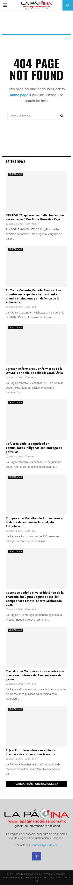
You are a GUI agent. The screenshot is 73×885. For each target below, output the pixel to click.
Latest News (15, 161)
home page (19, 95)
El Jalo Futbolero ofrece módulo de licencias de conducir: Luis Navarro (30, 752)
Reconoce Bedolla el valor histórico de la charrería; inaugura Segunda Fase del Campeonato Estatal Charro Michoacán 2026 (35, 599)
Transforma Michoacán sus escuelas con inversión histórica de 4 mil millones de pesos (35, 675)
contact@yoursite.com (44, 845)
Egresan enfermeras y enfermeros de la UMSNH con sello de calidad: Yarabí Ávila (34, 371)
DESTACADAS (15, 174)
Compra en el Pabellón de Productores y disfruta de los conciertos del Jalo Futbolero (34, 522)
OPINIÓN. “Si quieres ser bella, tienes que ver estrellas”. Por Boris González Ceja (35, 217)
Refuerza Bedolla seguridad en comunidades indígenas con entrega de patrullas (34, 448)
